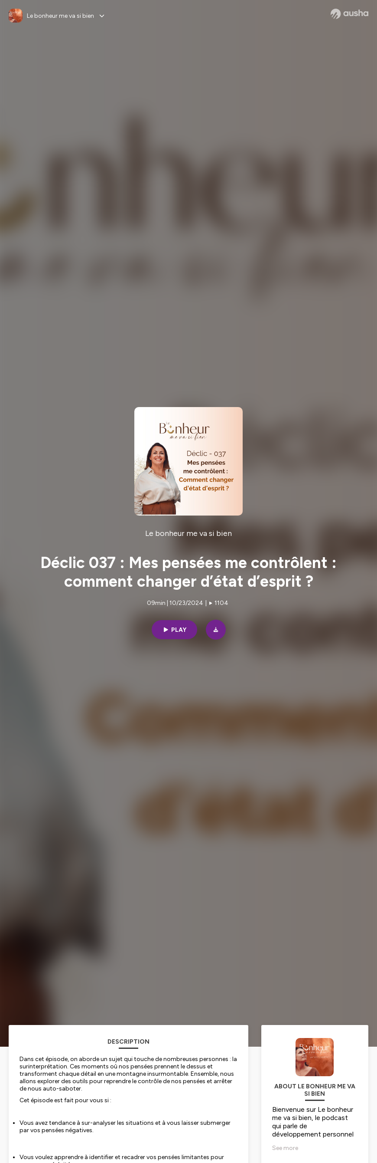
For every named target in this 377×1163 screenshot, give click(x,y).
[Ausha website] (349, 14)
